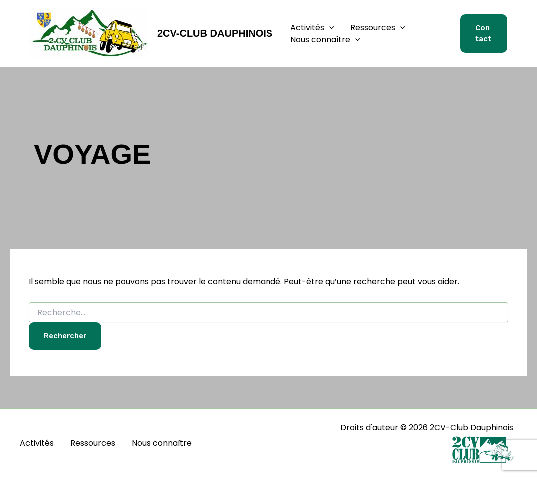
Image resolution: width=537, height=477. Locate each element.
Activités (312, 28)
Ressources (377, 28)
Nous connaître (325, 40)
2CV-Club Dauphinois (214, 33)
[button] (329, 28)
